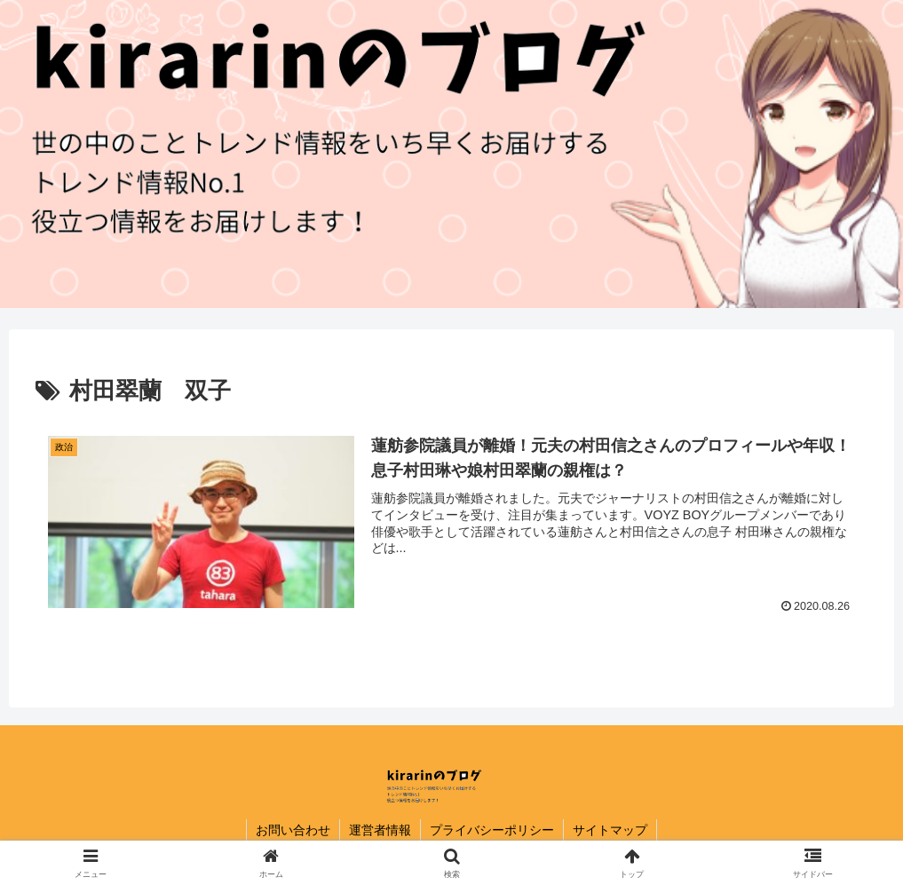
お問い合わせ (293, 830)
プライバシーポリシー (492, 830)
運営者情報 (380, 830)
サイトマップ (610, 830)
